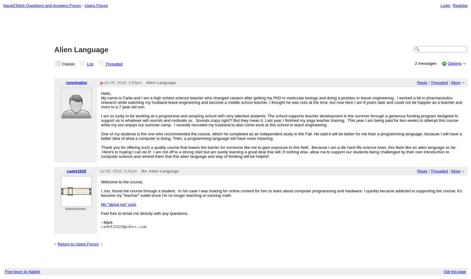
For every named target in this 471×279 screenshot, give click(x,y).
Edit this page (455, 272)
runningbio (76, 82)
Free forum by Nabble (22, 272)
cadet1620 (76, 171)
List (90, 64)
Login (446, 5)
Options (454, 63)
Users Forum (96, 5)
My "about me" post (118, 204)
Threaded (114, 64)
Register (460, 5)
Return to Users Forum (78, 244)
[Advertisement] (235, 27)
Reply (422, 82)
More (455, 82)
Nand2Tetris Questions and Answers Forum (42, 5)
